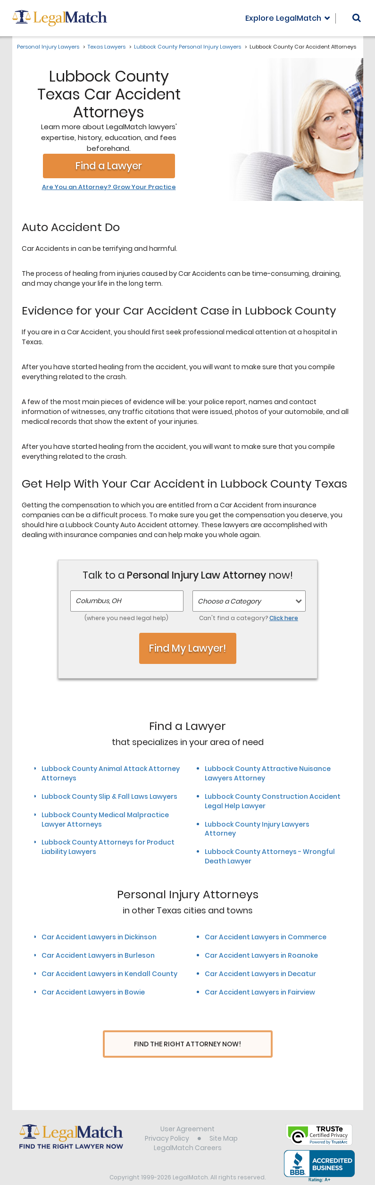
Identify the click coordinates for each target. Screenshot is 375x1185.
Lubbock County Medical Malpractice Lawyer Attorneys (105, 819)
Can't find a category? (248, 618)
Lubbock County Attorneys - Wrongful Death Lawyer (270, 856)
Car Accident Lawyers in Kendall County (109, 973)
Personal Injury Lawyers (48, 46)
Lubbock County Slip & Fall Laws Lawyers (109, 796)
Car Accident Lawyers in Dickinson (99, 937)
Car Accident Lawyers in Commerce (265, 937)
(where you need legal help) (126, 618)
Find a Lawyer (108, 166)
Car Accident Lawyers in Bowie (93, 992)
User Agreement (187, 1111)
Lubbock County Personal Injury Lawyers (187, 46)
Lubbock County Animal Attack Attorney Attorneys (111, 773)
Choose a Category (229, 601)
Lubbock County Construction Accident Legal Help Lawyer (273, 801)
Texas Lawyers (106, 46)
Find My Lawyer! (187, 648)
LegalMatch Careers (188, 1130)
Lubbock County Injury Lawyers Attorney (257, 829)
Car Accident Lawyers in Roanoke (261, 955)
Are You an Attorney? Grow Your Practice (109, 187)
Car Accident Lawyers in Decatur (260, 973)
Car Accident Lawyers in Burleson (98, 955)
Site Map (223, 1120)
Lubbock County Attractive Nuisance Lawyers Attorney (268, 773)
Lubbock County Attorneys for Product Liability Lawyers (108, 846)
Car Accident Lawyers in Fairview (260, 992)
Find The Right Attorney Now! (187, 1044)
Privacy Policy (167, 1120)
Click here (283, 618)
